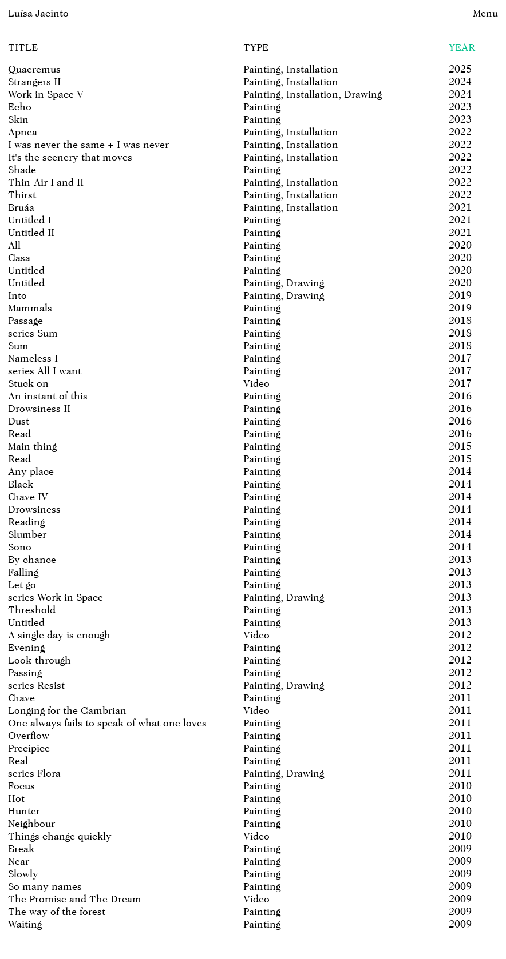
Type (255, 47)
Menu (485, 13)
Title (23, 47)
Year (462, 47)
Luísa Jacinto (38, 13)
